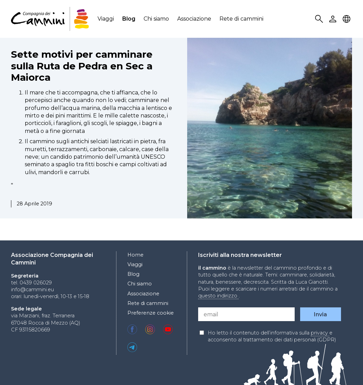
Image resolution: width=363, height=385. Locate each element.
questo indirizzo (218, 296)
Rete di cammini (241, 18)
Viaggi (106, 18)
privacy (320, 333)
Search (320, 19)
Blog (128, 18)
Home (135, 255)
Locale (347, 19)
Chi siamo (156, 18)
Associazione (194, 18)
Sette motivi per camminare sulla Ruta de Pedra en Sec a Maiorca (81, 65)
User (333, 19)
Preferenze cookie (150, 313)
